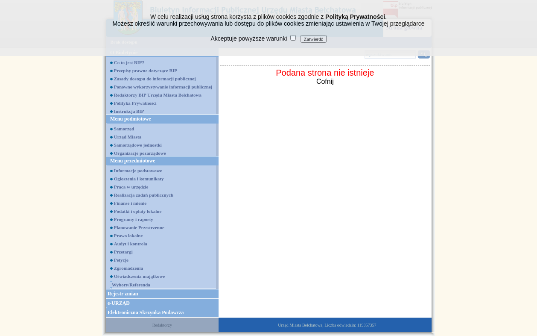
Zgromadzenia (128, 268)
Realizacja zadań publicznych (143, 194)
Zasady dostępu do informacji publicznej (155, 78)
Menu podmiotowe (130, 119)
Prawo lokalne (128, 235)
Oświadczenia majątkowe (139, 276)
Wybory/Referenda (131, 284)
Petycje (121, 259)
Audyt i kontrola (130, 243)
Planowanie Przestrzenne (139, 227)
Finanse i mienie (130, 203)
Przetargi (123, 251)
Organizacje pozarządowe (140, 153)
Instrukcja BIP (129, 111)
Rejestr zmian (123, 294)
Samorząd (124, 128)
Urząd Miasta (127, 136)
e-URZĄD (119, 303)
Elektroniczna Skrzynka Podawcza (146, 312)
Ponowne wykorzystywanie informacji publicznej (163, 86)
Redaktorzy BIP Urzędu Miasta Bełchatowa (157, 94)
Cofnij (325, 81)
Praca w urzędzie (131, 186)
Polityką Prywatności (355, 16)
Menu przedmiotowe (132, 161)
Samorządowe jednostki (138, 144)
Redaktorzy (162, 325)
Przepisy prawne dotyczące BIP (145, 70)
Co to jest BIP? (129, 62)
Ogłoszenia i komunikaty (139, 178)
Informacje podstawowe (138, 170)
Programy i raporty (133, 219)
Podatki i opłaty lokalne (138, 211)
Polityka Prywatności (135, 103)
